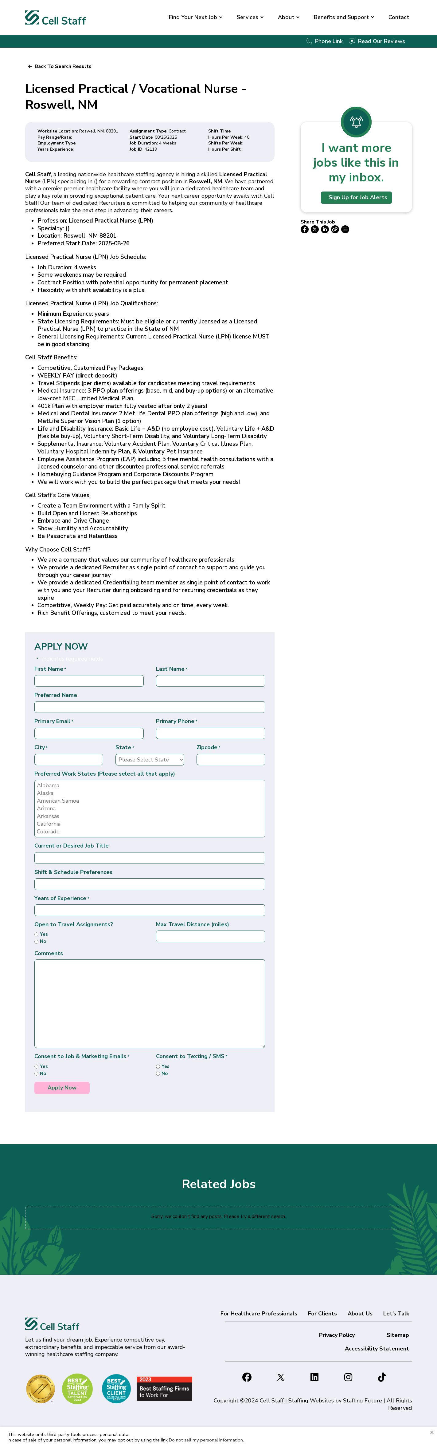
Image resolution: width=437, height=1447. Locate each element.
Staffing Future (362, 1400)
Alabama (149, 785)
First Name (50, 669)
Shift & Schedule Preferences (73, 872)
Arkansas (149, 816)
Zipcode (208, 747)
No (43, 941)
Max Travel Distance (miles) (192, 924)
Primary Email (53, 721)
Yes (44, 934)
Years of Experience (61, 898)
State (124, 747)
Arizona (149, 808)
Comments (48, 953)
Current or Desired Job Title (71, 845)
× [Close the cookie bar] (432, 1432)
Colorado (149, 832)
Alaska (149, 793)
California (149, 824)
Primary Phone (176, 721)
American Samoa (149, 801)
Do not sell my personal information (206, 1440)
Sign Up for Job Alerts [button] (358, 197)
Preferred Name (55, 695)
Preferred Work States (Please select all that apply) (104, 773)
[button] (220, 17)
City (41, 747)
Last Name (172, 669)
